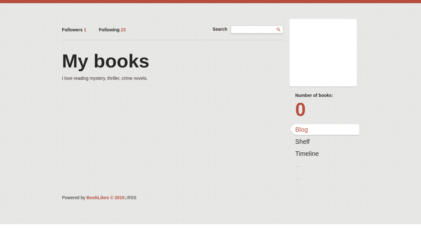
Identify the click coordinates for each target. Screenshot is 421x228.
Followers (74, 29)
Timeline (307, 153)
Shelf (302, 141)
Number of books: (314, 95)
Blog (301, 129)
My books (105, 61)
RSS (132, 197)
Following (112, 29)
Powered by (93, 197)
